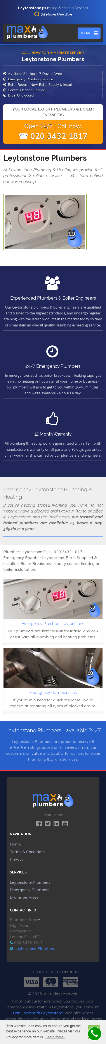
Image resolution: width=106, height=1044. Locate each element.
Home (15, 844)
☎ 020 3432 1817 (53, 136)
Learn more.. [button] (55, 1037)
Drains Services (24, 897)
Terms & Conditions (27, 851)
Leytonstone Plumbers (30, 882)
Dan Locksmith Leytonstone (38, 1012)
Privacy (17, 859)
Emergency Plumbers (29, 889)
